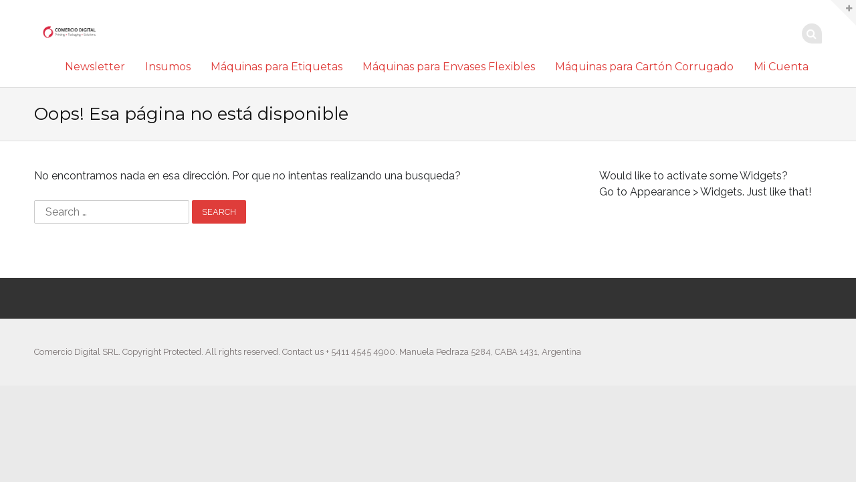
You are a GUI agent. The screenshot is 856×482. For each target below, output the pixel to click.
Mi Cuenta (781, 66)
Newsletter (95, 66)
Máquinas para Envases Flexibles (448, 66)
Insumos (168, 66)
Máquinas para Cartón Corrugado (644, 66)
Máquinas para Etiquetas (276, 66)
